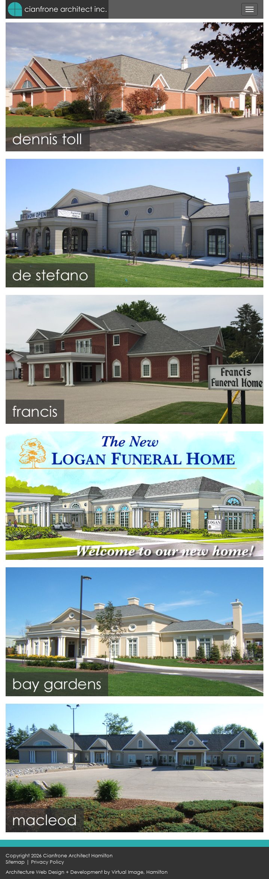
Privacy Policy (47, 862)
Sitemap (15, 862)
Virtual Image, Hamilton (139, 872)
